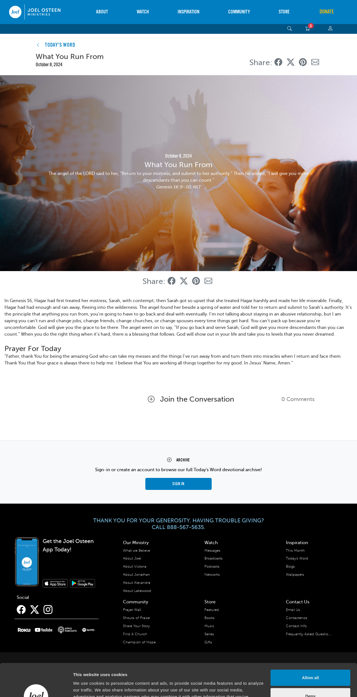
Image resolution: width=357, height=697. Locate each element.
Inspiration (188, 12)
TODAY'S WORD (60, 45)
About (102, 12)
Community (239, 12)
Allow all (310, 645)
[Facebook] (21, 610)
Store (284, 12)
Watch (143, 12)
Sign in (178, 484)
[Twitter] (34, 610)
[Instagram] (48, 610)
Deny (310, 663)
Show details (86, 686)
